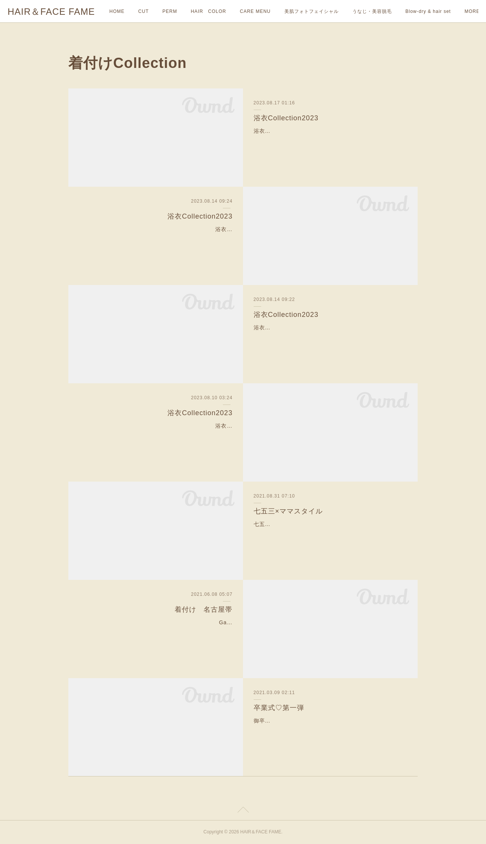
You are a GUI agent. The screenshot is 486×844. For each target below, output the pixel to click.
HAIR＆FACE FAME (51, 11)
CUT (143, 11)
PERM (170, 11)
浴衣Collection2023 (286, 118)
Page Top (243, 811)
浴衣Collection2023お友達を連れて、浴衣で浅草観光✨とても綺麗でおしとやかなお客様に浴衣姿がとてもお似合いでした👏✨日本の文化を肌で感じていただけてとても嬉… (329, 337)
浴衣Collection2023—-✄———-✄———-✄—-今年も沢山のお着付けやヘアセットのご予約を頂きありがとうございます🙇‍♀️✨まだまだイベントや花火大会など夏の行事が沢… (157, 435)
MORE (413, 11)
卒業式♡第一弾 (279, 708)
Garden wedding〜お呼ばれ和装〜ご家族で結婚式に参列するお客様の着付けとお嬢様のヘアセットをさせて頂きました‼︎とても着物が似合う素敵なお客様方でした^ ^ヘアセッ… (155, 631)
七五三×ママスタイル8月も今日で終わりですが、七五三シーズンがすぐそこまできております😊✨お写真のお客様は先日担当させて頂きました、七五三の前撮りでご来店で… (329, 533)
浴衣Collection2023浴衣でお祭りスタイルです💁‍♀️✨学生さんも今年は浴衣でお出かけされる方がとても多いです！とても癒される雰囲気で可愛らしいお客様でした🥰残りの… (157, 238)
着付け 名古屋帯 (203, 609)
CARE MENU (255, 11)
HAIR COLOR (208, 11)
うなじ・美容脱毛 (372, 11)
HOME (117, 11)
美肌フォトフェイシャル (311, 11)
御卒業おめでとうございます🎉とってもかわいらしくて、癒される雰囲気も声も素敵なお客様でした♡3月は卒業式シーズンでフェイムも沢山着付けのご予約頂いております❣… (330, 730)
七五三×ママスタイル (288, 511)
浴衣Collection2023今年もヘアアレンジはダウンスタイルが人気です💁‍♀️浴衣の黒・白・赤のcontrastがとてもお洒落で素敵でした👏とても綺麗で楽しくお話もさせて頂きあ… (328, 140)
